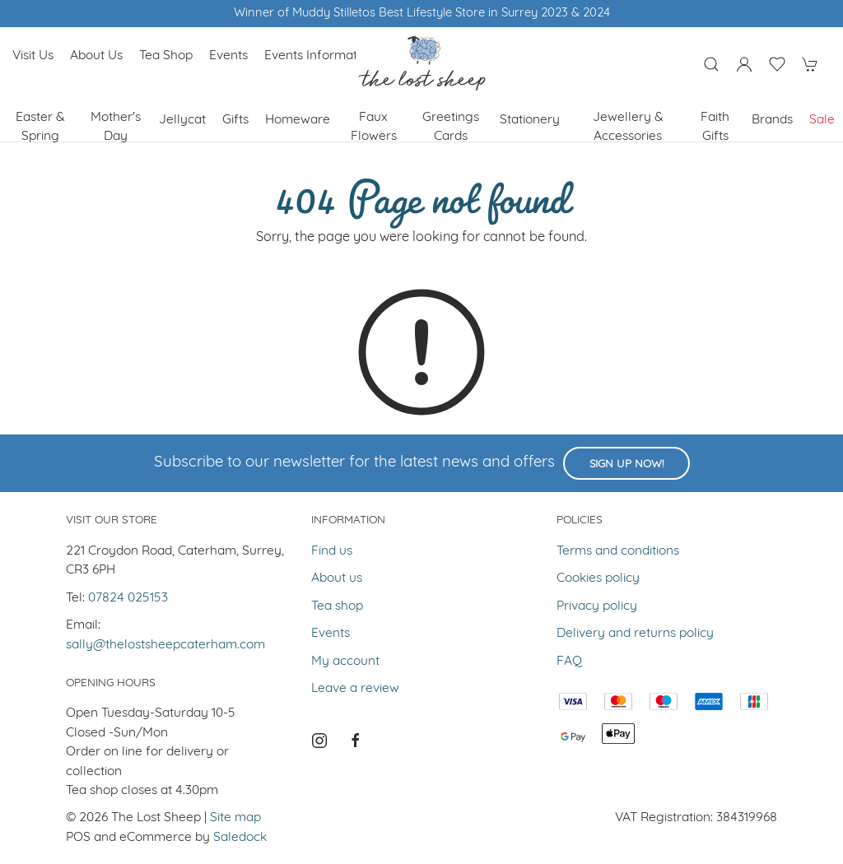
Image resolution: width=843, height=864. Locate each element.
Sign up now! (626, 464)
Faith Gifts (715, 127)
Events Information (319, 56)
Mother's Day (116, 127)
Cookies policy (598, 578)
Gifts (235, 120)
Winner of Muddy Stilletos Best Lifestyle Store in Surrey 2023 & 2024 (422, 13)
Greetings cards (450, 127)
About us (96, 56)
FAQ (569, 661)
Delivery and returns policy (635, 633)
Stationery (530, 120)
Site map (235, 818)
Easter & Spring (40, 127)
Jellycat (182, 120)
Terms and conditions (618, 551)
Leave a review (355, 688)
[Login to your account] (744, 64)
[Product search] (711, 64)
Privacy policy (597, 606)
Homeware (297, 120)
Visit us (33, 56)
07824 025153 (128, 598)
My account (345, 661)
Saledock (240, 837)
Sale (822, 120)
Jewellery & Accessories (628, 127)
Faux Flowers (374, 127)
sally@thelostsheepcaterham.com (165, 645)
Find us (331, 551)
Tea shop (166, 56)
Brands (772, 120)
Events (228, 56)
